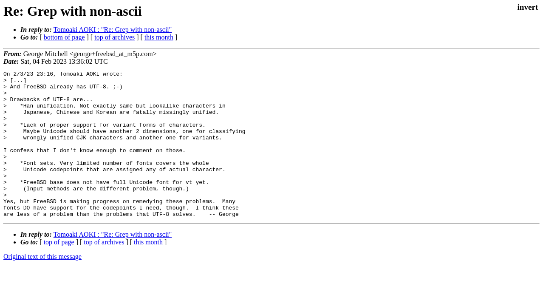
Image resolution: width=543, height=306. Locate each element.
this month (158, 37)
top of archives (114, 37)
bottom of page (64, 37)
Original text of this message (42, 285)
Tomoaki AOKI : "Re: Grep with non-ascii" (113, 29)
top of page (59, 271)
